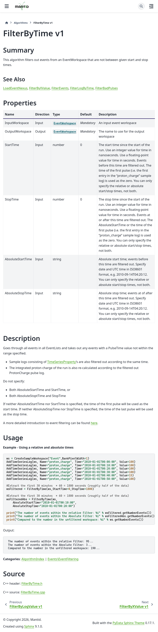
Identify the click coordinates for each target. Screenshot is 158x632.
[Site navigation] (6, 6)
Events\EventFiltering (63, 559)
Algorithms (21, 22)
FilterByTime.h (31, 583)
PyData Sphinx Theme (128, 623)
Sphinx (29, 626)
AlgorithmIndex (32, 559)
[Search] (141, 6)
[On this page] (151, 6)
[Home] (6, 23)
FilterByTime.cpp (33, 592)
